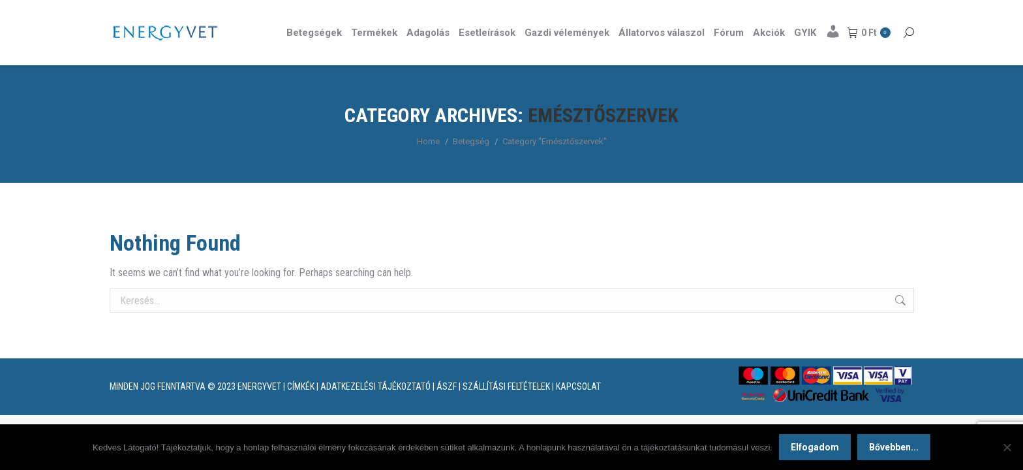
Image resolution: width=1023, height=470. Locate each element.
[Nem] (1006, 447)
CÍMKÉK (300, 410)
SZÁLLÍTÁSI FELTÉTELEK (506, 410)
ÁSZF (446, 410)
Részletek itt (881, 12)
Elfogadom (815, 447)
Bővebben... (894, 447)
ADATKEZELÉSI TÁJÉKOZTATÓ (375, 410)
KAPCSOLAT (578, 410)
